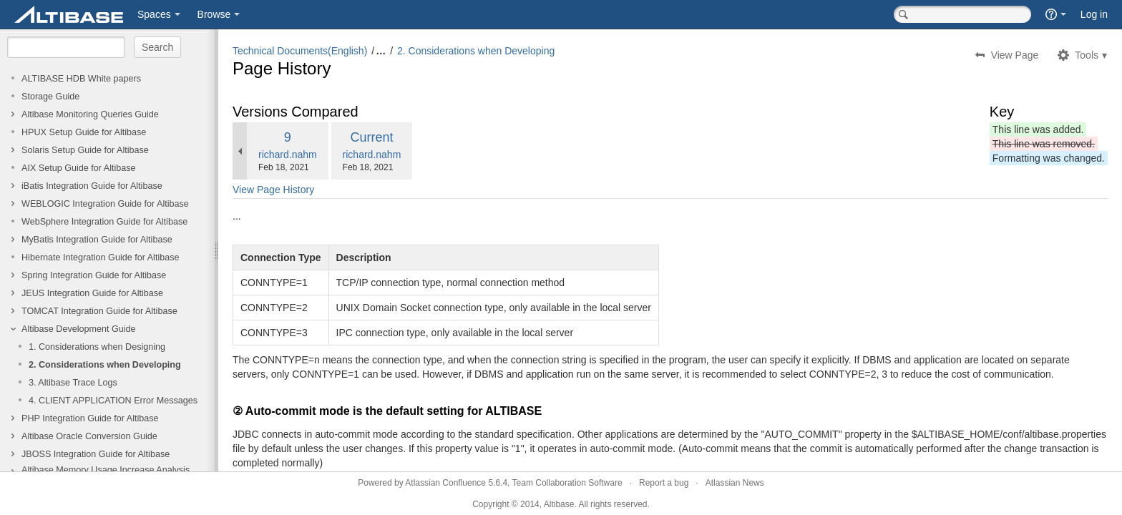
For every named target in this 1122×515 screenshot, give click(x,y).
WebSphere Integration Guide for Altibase (104, 222)
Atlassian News (735, 483)
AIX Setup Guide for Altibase (78, 168)
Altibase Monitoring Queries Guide (90, 114)
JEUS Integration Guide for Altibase (92, 293)
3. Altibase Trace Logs (73, 383)
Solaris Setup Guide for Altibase (85, 150)
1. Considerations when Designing (97, 347)
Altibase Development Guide (78, 329)
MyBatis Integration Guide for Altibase (96, 240)
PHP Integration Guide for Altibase (90, 418)
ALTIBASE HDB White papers (81, 79)
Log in (1094, 14)
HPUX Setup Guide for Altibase (83, 132)
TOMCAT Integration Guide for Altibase (99, 311)
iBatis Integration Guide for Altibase (91, 186)
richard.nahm (287, 154)
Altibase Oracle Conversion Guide (89, 436)
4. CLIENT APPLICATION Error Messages (113, 401)
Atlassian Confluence (445, 483)
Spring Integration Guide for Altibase (93, 275)
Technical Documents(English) (300, 51)
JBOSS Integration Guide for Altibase (95, 454)
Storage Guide (50, 97)
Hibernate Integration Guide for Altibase (100, 257)
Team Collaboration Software (567, 483)
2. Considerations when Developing (105, 365)
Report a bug (663, 483)
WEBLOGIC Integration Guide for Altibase (105, 204)
